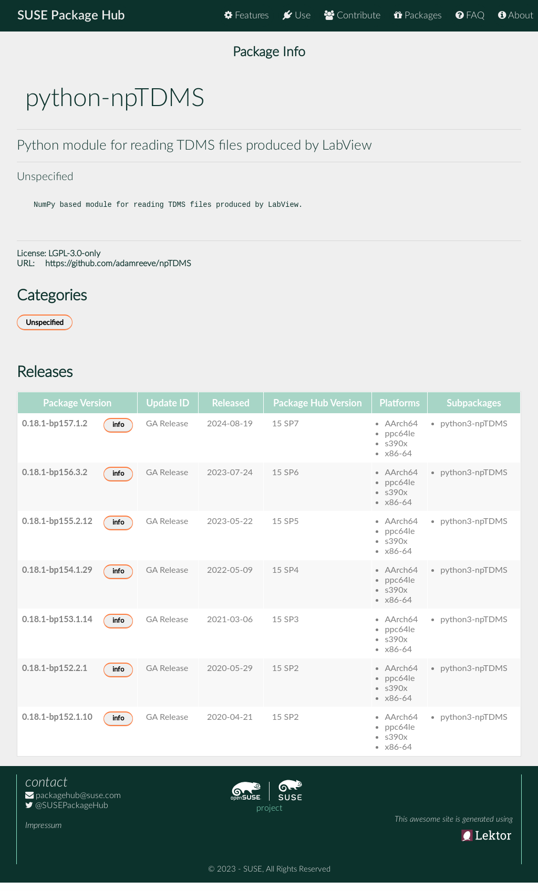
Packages (418, 15)
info (118, 433)
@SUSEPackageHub (66, 814)
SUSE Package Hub (71, 15)
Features (246, 15)
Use (297, 15)
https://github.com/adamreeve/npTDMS (118, 272)
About (515, 15)
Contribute (352, 15)
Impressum (43, 834)
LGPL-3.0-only (74, 262)
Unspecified (45, 331)
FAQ (470, 15)
